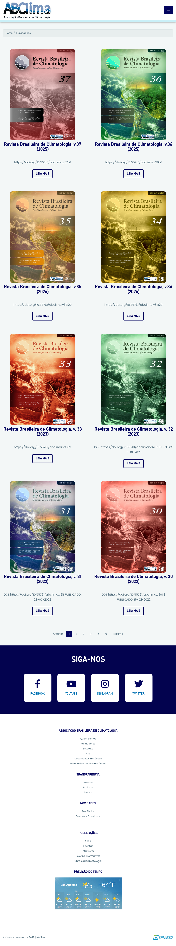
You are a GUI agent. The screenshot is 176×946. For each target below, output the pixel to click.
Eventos (88, 792)
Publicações (23, 33)
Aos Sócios (88, 811)
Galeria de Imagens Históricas (88, 764)
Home (9, 33)
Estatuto (88, 749)
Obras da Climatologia (88, 861)
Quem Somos (88, 739)
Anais (88, 841)
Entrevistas (88, 851)
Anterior (58, 634)
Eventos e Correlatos (88, 816)
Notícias (88, 787)
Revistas (88, 846)
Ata (88, 754)
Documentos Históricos (88, 759)
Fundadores (88, 744)
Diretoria (88, 782)
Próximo (118, 634)
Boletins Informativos (88, 856)
